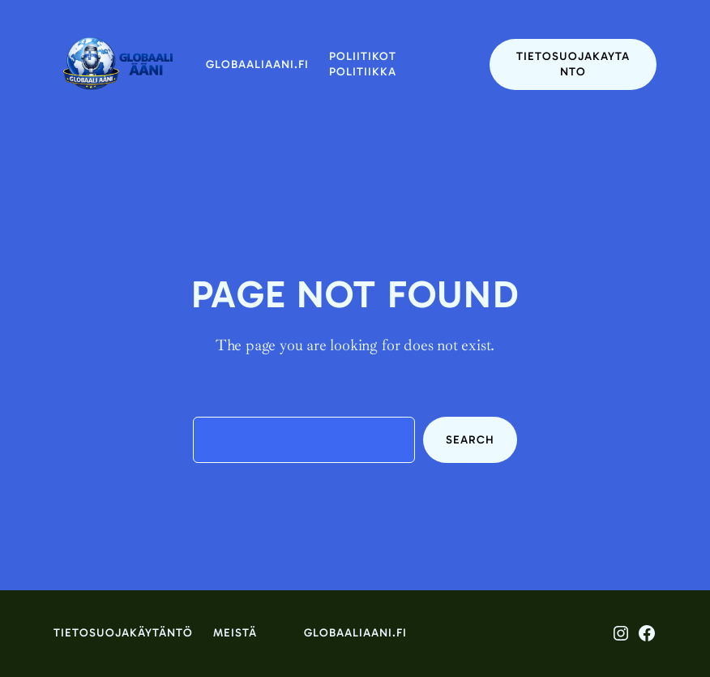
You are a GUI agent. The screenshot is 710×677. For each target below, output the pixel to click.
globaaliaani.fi (257, 64)
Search (470, 440)
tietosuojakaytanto (573, 64)
